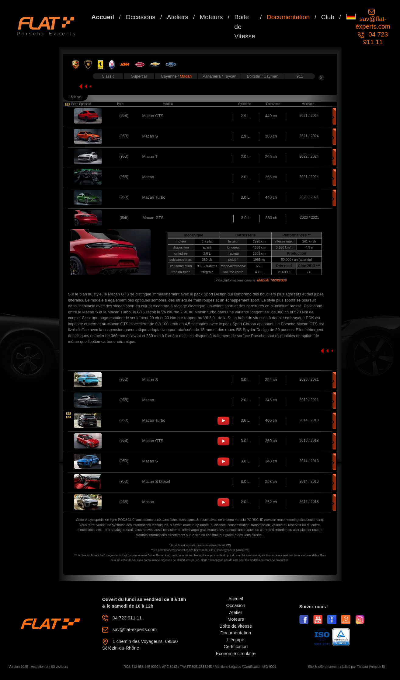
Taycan (230, 76)
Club (327, 16)
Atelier (235, 612)
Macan (186, 76)
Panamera (212, 76)
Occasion (235, 605)
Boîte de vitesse (236, 626)
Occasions (140, 16)
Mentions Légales (228, 666)
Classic (108, 76)
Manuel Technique (272, 280)
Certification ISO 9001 (260, 666)
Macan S (150, 136)
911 (300, 76)
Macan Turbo (153, 197)
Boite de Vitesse (244, 26)
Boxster (254, 76)
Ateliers (177, 16)
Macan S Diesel (156, 481)
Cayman (270, 76)
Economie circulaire (236, 653)
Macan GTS (152, 115)
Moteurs (211, 16)
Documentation (288, 16)
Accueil (102, 16)
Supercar (139, 76)
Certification (236, 646)
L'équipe (235, 639)
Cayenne (169, 76)
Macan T (150, 156)
